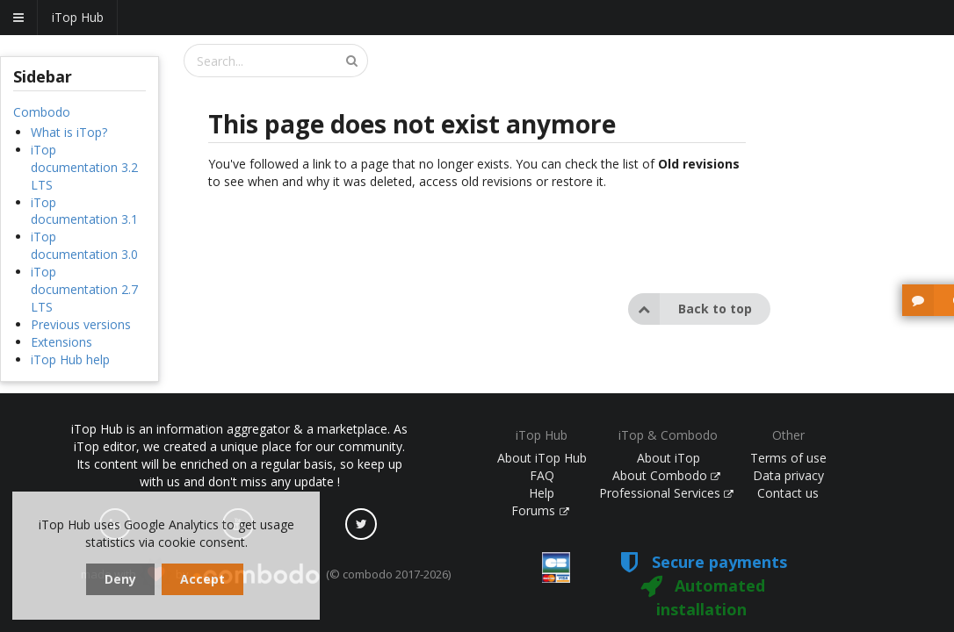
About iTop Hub (542, 457)
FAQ (542, 475)
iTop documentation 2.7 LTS (84, 289)
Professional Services (666, 493)
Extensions (61, 342)
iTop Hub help (70, 359)
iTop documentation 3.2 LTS (84, 167)
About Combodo (666, 475)
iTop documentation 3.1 (84, 211)
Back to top (690, 309)
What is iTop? (69, 132)
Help (541, 493)
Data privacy (788, 475)
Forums (540, 510)
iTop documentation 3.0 (84, 245)
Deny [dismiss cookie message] (120, 579)
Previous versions (81, 324)
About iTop (668, 457)
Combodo (41, 112)
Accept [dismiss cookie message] (202, 579)
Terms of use (788, 457)
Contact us (788, 493)
